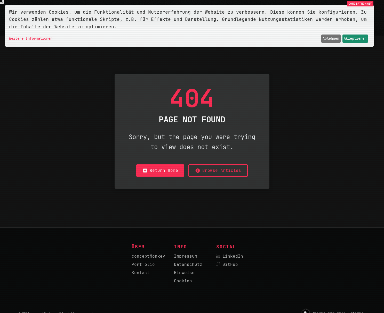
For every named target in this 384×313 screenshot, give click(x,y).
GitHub (227, 264)
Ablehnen (331, 38)
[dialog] (189, 26)
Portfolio (143, 264)
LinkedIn (229, 256)
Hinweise (184, 272)
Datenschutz (188, 264)
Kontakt (141, 272)
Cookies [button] (183, 281)
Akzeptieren (355, 38)
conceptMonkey (148, 256)
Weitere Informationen (30, 38)
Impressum (185, 256)
